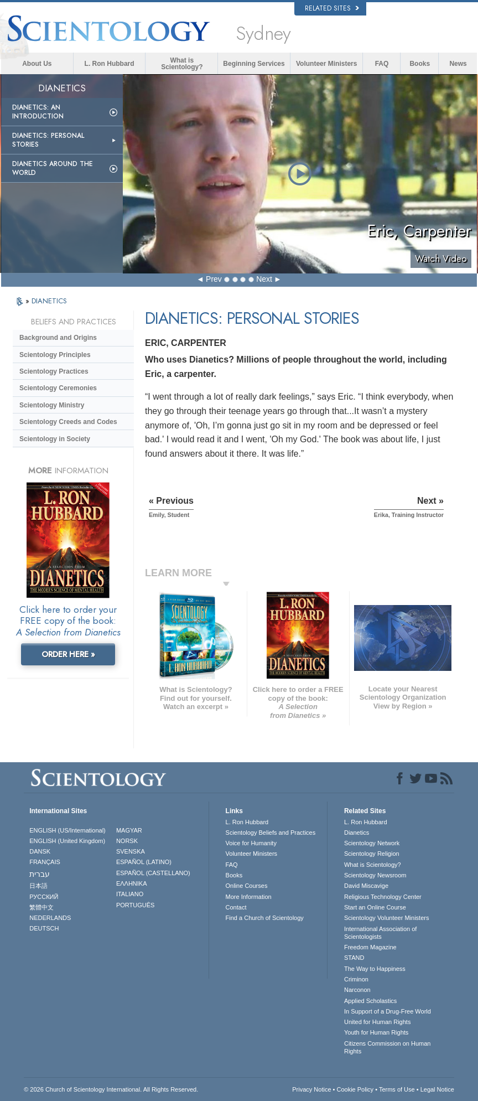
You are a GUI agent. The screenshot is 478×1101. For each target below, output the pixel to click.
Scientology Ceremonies (58, 388)
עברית (39, 874)
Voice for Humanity (251, 843)
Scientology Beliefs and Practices (271, 832)
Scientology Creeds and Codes (68, 422)
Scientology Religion (371, 853)
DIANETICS (49, 301)
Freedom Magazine (370, 947)
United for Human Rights (377, 1022)
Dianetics (356, 832)
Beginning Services (253, 64)
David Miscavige (366, 885)
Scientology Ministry (51, 405)
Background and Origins (58, 338)
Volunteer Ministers (326, 64)
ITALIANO (129, 894)
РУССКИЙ (43, 896)
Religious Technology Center (383, 896)
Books (419, 64)
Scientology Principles (55, 355)
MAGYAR (129, 830)
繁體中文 (41, 907)
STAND (354, 957)
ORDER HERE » (68, 654)
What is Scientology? (181, 63)
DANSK (39, 851)
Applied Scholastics (370, 1000)
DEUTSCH (44, 928)
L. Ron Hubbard (109, 64)
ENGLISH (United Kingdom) (67, 841)
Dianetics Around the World (52, 168)
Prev (214, 279)
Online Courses (247, 885)
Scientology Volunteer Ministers (386, 917)
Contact (236, 907)
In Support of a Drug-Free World (387, 1011)
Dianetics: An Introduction (38, 111)
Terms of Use (397, 1089)
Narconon (357, 989)
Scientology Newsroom (375, 875)
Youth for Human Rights (376, 1032)
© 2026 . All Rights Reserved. (111, 1089)
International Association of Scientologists (380, 933)
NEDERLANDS (50, 917)
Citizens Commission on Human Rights (387, 1047)
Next (264, 279)
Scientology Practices (54, 371)
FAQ (382, 64)
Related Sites (332, 8)
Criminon (356, 979)
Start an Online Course (375, 907)
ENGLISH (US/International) (67, 830)
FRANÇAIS (44, 862)
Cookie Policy (354, 1089)
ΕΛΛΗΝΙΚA (131, 883)
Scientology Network (371, 843)
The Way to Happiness (375, 968)
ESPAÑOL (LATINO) (144, 862)
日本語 (38, 885)
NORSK (127, 841)
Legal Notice (437, 1089)
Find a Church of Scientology (265, 917)
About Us (36, 64)
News (457, 64)
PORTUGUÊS (135, 905)
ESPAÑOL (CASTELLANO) (153, 873)
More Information (249, 896)
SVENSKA (130, 851)
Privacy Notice (311, 1089)
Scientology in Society (54, 439)
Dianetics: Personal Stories (48, 140)
